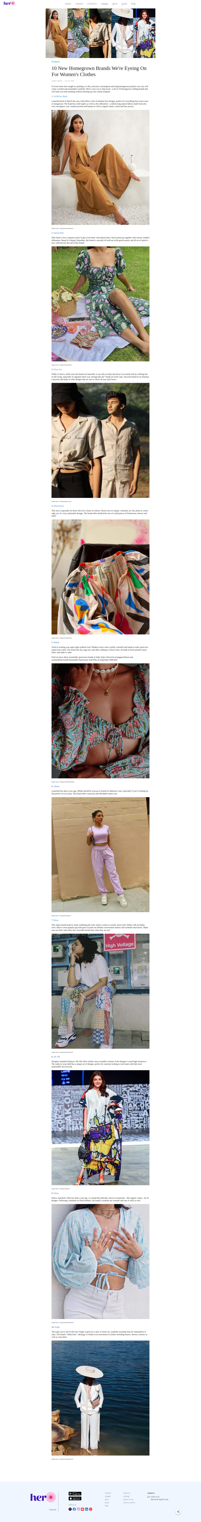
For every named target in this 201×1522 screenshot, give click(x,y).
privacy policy (129, 1502)
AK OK (56, 1057)
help (133, 3)
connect (79, 3)
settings (126, 1496)
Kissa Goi (58, 369)
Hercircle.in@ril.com (159, 1499)
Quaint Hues (59, 233)
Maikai (56, 642)
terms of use (128, 1499)
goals (124, 3)
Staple (57, 1327)
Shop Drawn (59, 506)
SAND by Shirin (60, 96)
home (68, 3)
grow (115, 3)
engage (104, 3)
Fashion (56, 61)
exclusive (92, 3)
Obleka (56, 786)
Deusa (56, 1193)
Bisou (56, 920)
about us (126, 1493)
